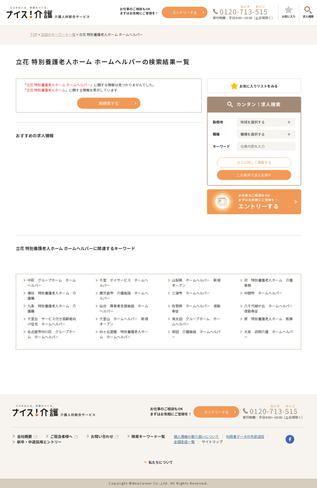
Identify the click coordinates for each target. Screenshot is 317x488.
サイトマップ (212, 441)
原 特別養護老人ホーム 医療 (268, 318)
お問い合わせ (102, 436)
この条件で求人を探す (254, 174)
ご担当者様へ (61, 436)
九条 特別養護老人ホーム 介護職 (51, 308)
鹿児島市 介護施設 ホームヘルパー (124, 295)
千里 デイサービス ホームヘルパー (124, 283)
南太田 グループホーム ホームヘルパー (196, 321)
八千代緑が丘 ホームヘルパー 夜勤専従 (269, 308)
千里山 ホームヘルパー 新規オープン (124, 321)
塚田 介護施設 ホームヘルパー (196, 334)
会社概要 (24, 436)
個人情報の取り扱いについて (196, 436)
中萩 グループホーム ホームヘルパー (51, 283)
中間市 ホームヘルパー (263, 292)
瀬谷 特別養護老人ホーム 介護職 (51, 295)
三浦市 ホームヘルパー (191, 292)
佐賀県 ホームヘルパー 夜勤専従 (196, 308)
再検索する (109, 103)
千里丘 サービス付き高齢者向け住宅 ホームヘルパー (51, 321)
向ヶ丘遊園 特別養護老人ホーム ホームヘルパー (124, 334)
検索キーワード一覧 (148, 436)
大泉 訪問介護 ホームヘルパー (268, 334)
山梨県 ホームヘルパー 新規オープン (196, 283)
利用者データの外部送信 (245, 436)
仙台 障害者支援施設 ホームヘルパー (124, 308)
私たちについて (161, 462)
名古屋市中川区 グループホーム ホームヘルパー (51, 334)
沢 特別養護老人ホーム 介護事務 (268, 283)
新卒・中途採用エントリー (39, 441)
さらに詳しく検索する (254, 162)
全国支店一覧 (184, 441)
